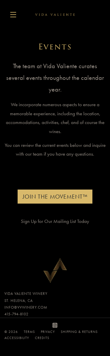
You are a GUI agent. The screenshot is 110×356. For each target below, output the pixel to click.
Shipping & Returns (79, 332)
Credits (42, 338)
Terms (29, 332)
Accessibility (16, 338)
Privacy (48, 332)
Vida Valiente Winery (55, 14)
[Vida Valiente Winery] (55, 272)
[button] (14, 14)
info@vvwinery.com (25, 307)
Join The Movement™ (55, 196)
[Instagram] (55, 325)
